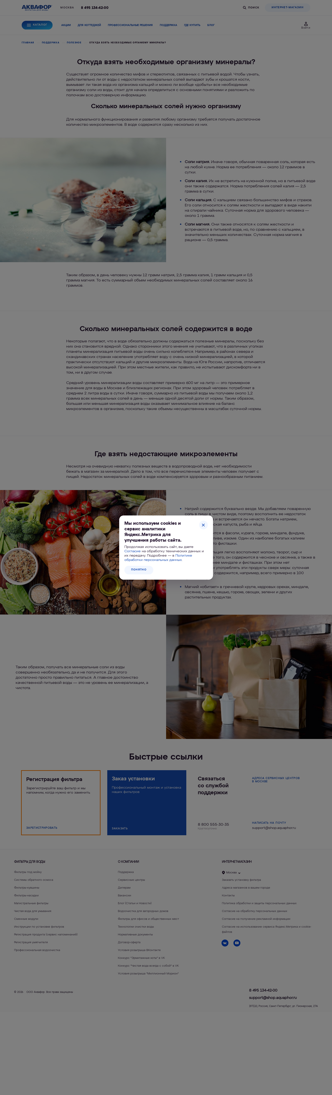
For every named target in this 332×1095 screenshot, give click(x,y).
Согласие (132, 551)
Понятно (139, 570)
